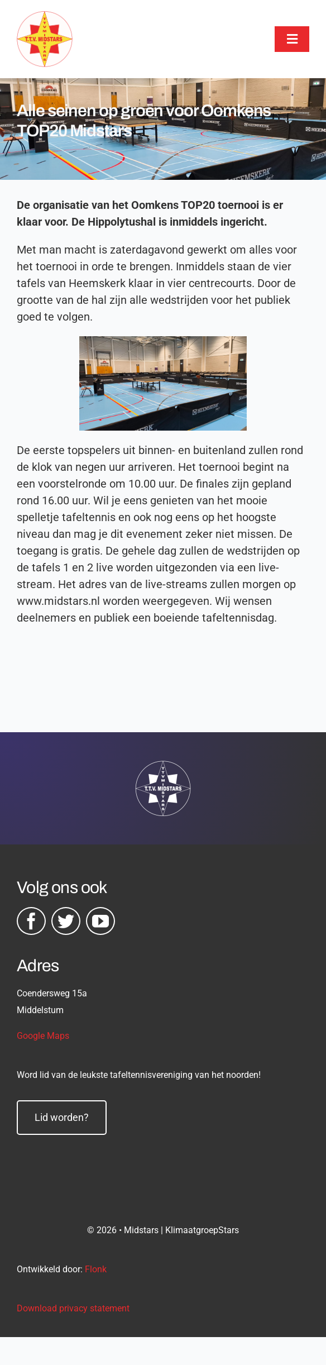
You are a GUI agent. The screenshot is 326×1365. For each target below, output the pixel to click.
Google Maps (43, 1035)
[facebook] (31, 921)
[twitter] (65, 921)
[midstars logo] (45, 16)
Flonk (96, 1269)
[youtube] (100, 921)
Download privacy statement (73, 1308)
